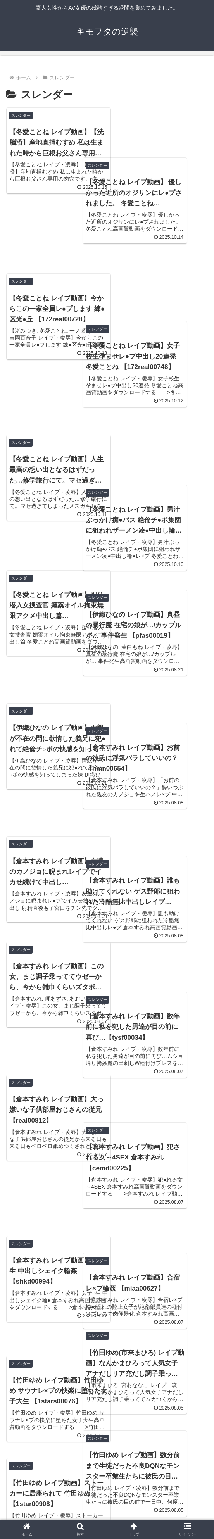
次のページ (107, 1425)
